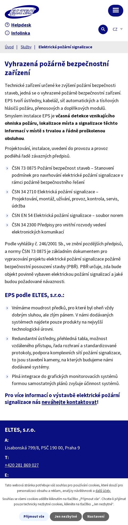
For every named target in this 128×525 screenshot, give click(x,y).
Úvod (9, 46)
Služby (26, 46)
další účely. (103, 490)
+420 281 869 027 (22, 465)
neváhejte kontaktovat (69, 402)
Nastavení (95, 516)
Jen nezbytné (66, 516)
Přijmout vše (34, 516)
